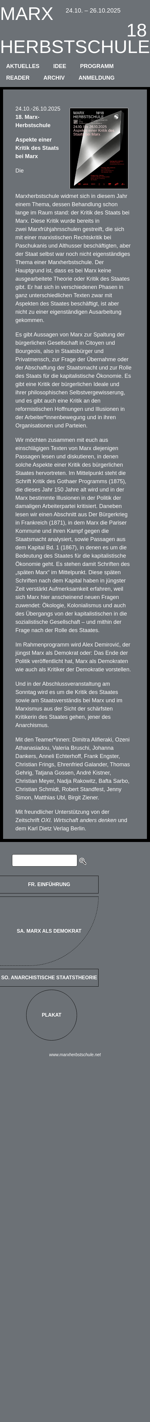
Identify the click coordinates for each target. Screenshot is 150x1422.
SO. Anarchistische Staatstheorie (49, 977)
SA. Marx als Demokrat (49, 931)
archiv (54, 78)
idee (59, 66)
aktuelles (22, 66)
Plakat (52, 1015)
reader (18, 78)
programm (97, 66)
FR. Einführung (49, 884)
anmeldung (97, 78)
